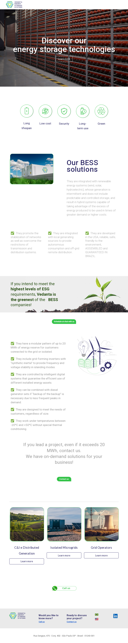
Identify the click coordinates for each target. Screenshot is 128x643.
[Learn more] (64, 59)
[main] (63, 45)
